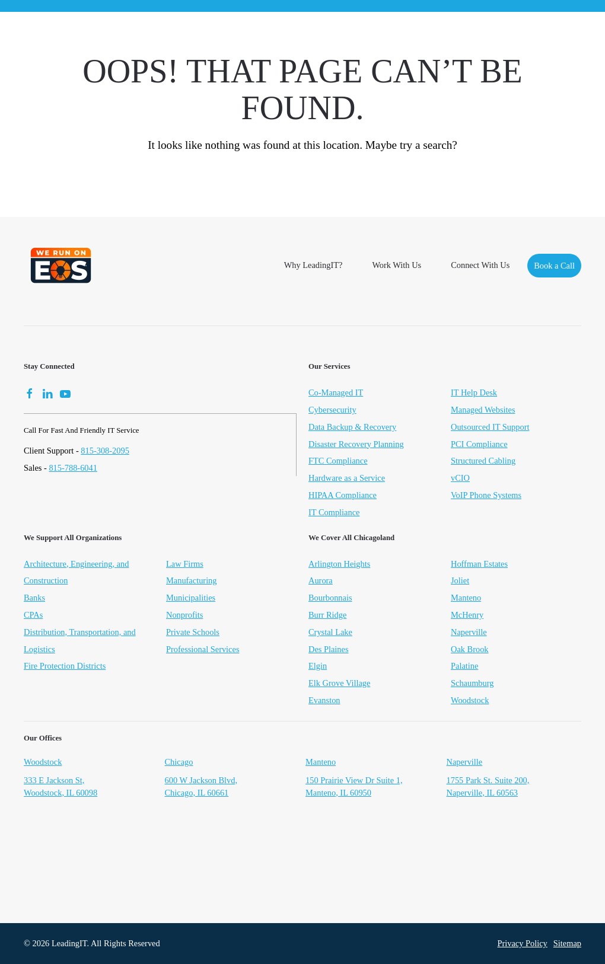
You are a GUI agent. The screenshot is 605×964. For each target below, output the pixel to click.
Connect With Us (480, 265)
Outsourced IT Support (490, 427)
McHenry (467, 616)
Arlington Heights (339, 564)
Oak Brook (470, 650)
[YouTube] (65, 392)
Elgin (317, 667)
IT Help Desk (474, 392)
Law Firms (184, 564)
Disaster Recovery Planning (356, 444)
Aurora (320, 581)
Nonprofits (184, 616)
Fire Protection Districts (65, 667)
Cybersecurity (332, 409)
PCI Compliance (479, 444)
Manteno (466, 599)
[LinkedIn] (47, 392)
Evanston (324, 701)
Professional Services (203, 650)
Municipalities (190, 599)
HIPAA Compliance (342, 495)
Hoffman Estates (479, 564)
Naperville (469, 633)
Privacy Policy (522, 943)
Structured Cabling (483, 460)
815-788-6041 (73, 468)
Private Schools (192, 633)
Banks (34, 599)
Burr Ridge (327, 616)
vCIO (460, 478)
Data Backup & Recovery (352, 427)
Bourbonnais (330, 599)
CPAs (33, 616)
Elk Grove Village (339, 684)
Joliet (460, 581)
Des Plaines (328, 650)
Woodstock (470, 701)
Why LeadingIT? (313, 265)
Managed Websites (483, 409)
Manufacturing (191, 581)
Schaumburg (472, 684)
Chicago (179, 763)
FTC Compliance (338, 460)
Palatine (464, 667)
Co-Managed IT (335, 392)
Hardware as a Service (346, 478)
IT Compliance (333, 512)
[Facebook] (30, 392)
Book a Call (554, 265)
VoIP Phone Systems (486, 495)
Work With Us (396, 265)
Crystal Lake (330, 633)
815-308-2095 (105, 450)
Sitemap (567, 943)
